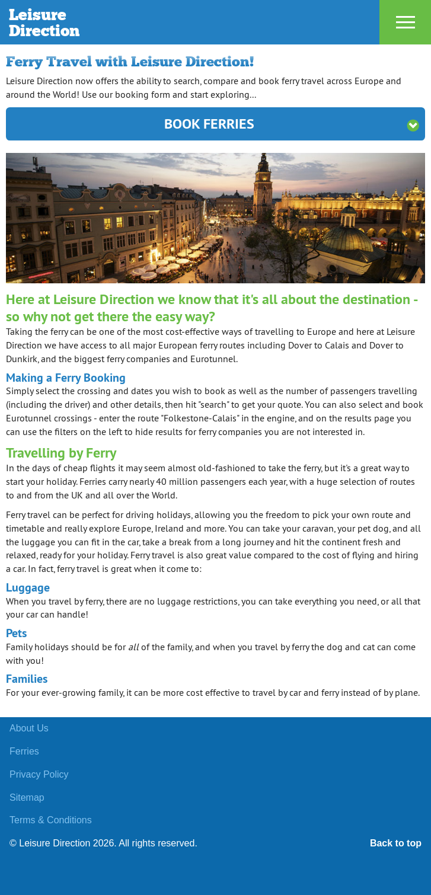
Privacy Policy (39, 774)
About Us (29, 728)
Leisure (131, 23)
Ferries (24, 751)
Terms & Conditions (50, 820)
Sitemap (26, 797)
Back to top (396, 843)
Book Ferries (291, 123)
